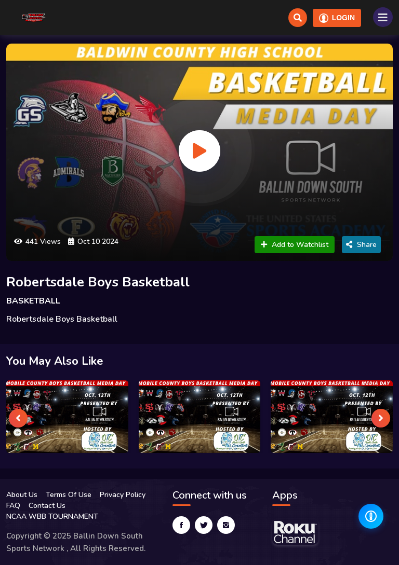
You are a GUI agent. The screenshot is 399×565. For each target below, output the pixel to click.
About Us (21, 495)
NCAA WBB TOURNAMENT (52, 516)
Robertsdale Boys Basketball (98, 282)
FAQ (13, 506)
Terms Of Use (68, 495)
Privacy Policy (122, 495)
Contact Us (47, 506)
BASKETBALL (33, 301)
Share (361, 245)
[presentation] (18, 418)
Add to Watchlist (294, 245)
